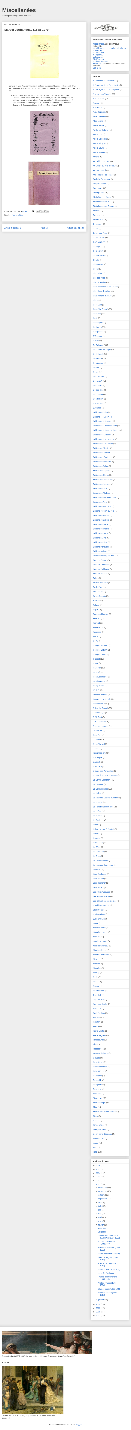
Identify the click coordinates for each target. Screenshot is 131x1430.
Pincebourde (98, 1040)
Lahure (96, 834)
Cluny (95, 300)
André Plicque (99, 143)
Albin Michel (98, 121)
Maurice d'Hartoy (100, 941)
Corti (95, 318)
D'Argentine (98, 331)
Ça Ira (95, 228)
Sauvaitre (97, 1094)
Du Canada (98, 394)
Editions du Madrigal (101, 493)
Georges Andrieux (100, 645)
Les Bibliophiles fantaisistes (104, 901)
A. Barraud (97, 107)
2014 (98, 1173)
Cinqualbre (97, 273)
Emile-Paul (97, 587)
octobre (101, 1195)
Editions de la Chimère (102, 417)
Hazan (96, 672)
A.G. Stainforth (99, 112)
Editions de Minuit (100, 448)
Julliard (96, 748)
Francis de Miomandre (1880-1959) (107, 1278)
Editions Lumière (100, 542)
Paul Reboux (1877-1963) (109, 1253)
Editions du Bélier (100, 466)
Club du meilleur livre (102, 291)
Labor (95, 825)
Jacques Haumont (100, 726)
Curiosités (97, 327)
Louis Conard (98, 910)
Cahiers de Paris (100, 233)
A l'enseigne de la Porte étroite (106, 85)
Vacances (102, 1228)
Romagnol (97, 1076)
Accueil (44, 228)
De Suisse (97, 358)
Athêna (96, 157)
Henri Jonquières (100, 677)
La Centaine (98, 784)
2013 (98, 1177)
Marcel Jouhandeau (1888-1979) (106, 1242)
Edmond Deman (100, 560)
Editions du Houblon (101, 484)
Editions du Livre (100, 488)
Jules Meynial (99, 744)
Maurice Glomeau (100, 946)
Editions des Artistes (101, 453)
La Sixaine (97, 816)
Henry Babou (98, 686)
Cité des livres (99, 278)
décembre (102, 1187)
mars (100, 1221)
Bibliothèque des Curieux (103, 206)
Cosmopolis (98, 323)
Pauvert (96, 1017)
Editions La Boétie (100, 533)
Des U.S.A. (97, 381)
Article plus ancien (75, 228)
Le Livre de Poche (100, 860)
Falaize (96, 605)
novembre (102, 1191)
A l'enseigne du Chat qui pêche (106, 89)
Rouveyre (97, 1089)
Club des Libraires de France (105, 287)
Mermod (96, 959)
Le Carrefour (98, 852)
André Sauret (98, 148)
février (101, 1225)
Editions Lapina (99, 538)
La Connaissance (100, 789)
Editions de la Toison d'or (103, 439)
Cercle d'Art (98, 251)
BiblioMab (97, 63)
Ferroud (96, 623)
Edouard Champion (101, 565)
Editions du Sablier (101, 520)
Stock (95, 1116)
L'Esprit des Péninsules (103, 771)
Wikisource (97, 57)
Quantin (96, 1058)
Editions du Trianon (101, 529)
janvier (101, 1300)
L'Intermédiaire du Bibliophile (105, 775)
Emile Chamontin (100, 583)
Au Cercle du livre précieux (104, 166)
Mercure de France (101, 955)
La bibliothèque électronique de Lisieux (109, 48)
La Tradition (98, 820)
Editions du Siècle (100, 524)
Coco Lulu (97, 305)
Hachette (97, 668)
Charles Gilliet (99, 255)
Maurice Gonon (99, 950)
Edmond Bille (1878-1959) (109, 1269)
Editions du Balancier (102, 462)
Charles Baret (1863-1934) (109, 1289)
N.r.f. (95, 977)
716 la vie (97, 68)
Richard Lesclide (100, 1067)
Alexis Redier (98, 125)
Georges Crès (99, 654)
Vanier (95, 1143)
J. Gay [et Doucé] (100, 708)
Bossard (96, 211)
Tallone (96, 1120)
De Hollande (98, 354)
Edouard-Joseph (100, 574)
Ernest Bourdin (99, 596)
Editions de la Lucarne (102, 421)
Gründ (95, 663)
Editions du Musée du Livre (104, 497)
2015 (98, 1169)
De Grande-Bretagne (102, 350)
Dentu (95, 372)
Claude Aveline (99, 282)
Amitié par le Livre (100, 130)
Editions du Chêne (101, 475)
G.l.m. (95, 641)
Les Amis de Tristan (101, 896)
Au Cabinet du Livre (101, 161)
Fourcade (97, 632)
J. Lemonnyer (99, 713)
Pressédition (98, 1049)
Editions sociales (100, 551)
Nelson (96, 981)
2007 (98, 1315)
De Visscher (98, 363)
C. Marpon (97, 224)
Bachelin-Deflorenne (101, 179)
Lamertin (96, 838)
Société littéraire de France (104, 1111)
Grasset (96, 659)
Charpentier (98, 264)
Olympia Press (99, 999)
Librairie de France (101, 905)
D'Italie (96, 340)
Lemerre (96, 869)
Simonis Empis (99, 1102)
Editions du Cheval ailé (102, 479)
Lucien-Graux (99, 919)
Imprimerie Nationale (102, 699)
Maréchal (97, 937)
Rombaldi (97, 1080)
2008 (98, 1312)
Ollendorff (97, 995)
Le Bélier (97, 847)
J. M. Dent (97, 717)
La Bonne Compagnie (102, 780)
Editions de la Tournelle (103, 444)
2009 (98, 1308)
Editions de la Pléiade (102, 435)
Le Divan (97, 856)
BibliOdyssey (98, 59)
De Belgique (98, 345)
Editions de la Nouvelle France (106, 430)
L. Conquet (97, 757)
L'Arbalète (97, 766)
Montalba (97, 968)
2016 (98, 1165)
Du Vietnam (98, 399)
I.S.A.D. (96, 690)
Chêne (96, 269)
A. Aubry (96, 103)
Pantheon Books (100, 1004)
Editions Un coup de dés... (104, 556)
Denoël (96, 367)
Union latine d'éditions (102, 1134)
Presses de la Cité (101, 1053)
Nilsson (96, 986)
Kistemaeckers (99, 753)
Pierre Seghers (99, 1035)
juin (100, 1210)
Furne (95, 636)
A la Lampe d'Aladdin (102, 94)
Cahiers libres (99, 237)
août (100, 1202)
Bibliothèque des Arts (102, 201)
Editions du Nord (100, 502)
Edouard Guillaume (101, 569)
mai (100, 1214)
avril (100, 1217)
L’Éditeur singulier (100, 61)
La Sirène (97, 811)
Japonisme (97, 730)
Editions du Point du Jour (103, 511)
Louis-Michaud (99, 914)
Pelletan (96, 1022)
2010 (98, 1304)
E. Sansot (97, 408)
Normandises (98, 991)
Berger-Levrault (99, 184)
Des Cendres (98, 376)
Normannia (97, 55)
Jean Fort (97, 735)
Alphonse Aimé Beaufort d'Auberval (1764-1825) (109, 1236)
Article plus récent (12, 228)
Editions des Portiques (102, 457)
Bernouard (97, 188)
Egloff (95, 578)
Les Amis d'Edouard (101, 892)
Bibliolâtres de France (102, 197)
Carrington (97, 246)
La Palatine (98, 802)
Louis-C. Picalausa (106, 1273)
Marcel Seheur (99, 928)
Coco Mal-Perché (100, 309)
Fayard (96, 609)
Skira (95, 1107)
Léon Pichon (98, 878)
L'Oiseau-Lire (98, 53)
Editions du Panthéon (102, 506)
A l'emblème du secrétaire (104, 81)
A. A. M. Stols (99, 98)
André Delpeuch (100, 139)
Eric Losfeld (98, 592)
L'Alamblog (97, 50)
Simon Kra (97, 1098)
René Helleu (98, 1062)
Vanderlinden (98, 1138)
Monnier (96, 964)
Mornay (96, 972)
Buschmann (98, 219)
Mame (95, 923)
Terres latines (98, 1125)
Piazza (96, 1026)
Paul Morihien (17, 215)
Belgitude (102, 1232)
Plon (95, 1044)
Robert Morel (98, 1071)
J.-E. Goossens (99, 722)
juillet (100, 1206)
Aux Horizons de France (103, 175)
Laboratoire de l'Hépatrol (103, 829)
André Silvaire (99, 152)
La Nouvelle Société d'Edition (105, 798)
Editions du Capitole (101, 470)
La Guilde (97, 793)
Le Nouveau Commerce (103, 865)
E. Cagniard (98, 403)
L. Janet (96, 762)
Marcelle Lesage (100, 932)
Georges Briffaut (100, 650)
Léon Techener (99, 883)
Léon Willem (98, 887)
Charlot (96, 260)
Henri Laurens (99, 681)
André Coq (97, 134)
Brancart (96, 215)
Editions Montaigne (101, 547)
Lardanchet (98, 842)
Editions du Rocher (101, 515)
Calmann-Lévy (99, 242)
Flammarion (98, 627)
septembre (103, 1199)
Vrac (95, 1152)
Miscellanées (19, 10)
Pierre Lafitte (98, 1031)
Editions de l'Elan (100, 412)
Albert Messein (99, 116)
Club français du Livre (102, 296)
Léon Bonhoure (99, 874)
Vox (94, 1147)
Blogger (79, 1425)
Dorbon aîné (98, 390)
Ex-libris (96, 600)
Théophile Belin (99, 1129)
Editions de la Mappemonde (105, 426)
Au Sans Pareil (99, 170)
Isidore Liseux (99, 704)
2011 (98, 1184)
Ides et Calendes (100, 695)
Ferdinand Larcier (100, 614)
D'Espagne (97, 336)
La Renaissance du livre (103, 807)
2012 (98, 1180)
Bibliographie (98, 193)
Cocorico (97, 314)
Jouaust (96, 739)
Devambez (97, 385)
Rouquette (97, 1085)
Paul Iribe (97, 1008)
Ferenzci (96, 618)
